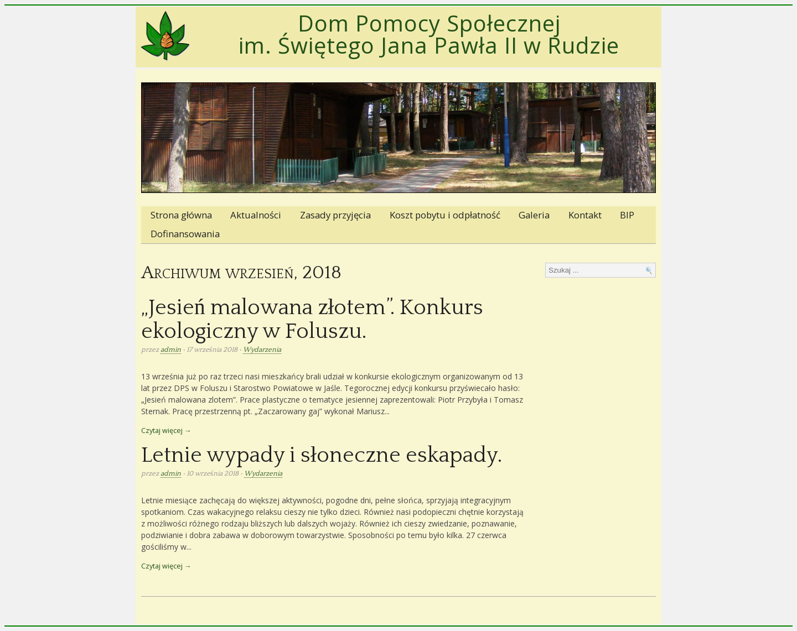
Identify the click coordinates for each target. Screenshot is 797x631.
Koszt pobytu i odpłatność (445, 214)
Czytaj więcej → (166, 430)
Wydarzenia (262, 349)
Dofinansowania (185, 233)
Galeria (534, 214)
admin (171, 349)
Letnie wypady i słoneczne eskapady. (321, 455)
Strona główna (181, 214)
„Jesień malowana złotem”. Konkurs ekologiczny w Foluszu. (312, 319)
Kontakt (585, 214)
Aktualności (255, 214)
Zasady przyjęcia (335, 214)
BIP (627, 214)
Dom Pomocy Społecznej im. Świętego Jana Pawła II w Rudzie (429, 34)
